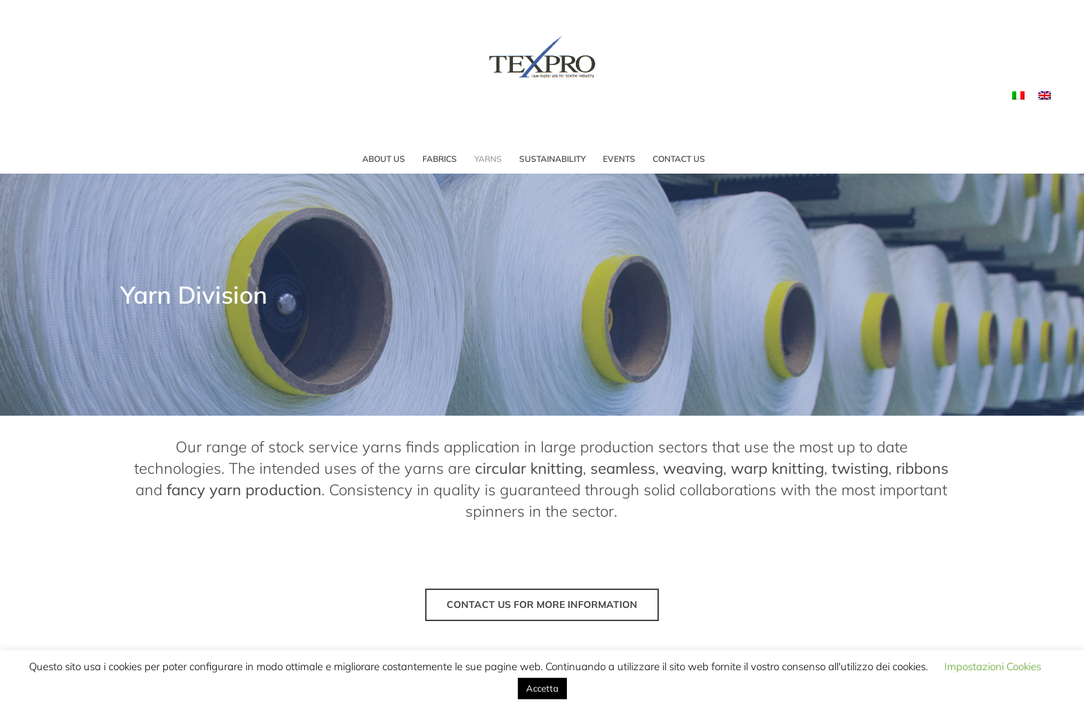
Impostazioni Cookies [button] (992, 666)
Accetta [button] (542, 688)
